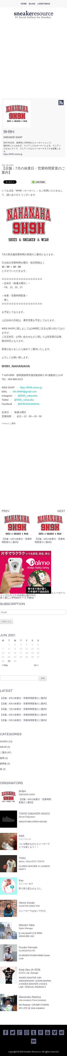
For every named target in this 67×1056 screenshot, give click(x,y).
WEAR (3, 747)
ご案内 (13, 423)
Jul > (36, 665)
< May (5, 665)
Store (23, 3)
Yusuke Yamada (28, 947)
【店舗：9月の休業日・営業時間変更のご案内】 (24, 698)
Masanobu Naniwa (30, 997)
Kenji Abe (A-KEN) (29, 969)
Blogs (32, 3)
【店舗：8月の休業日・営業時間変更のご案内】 (24, 703)
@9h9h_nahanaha (27, 395)
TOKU (22, 858)
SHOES (4, 741)
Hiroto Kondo (27, 902)
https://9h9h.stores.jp (12, 154)
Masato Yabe (27, 925)
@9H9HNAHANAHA (28, 404)
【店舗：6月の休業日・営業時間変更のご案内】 (24, 714)
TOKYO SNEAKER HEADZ (34, 813)
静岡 (2, 758)
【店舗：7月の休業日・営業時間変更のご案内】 (24, 709)
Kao (21, 880)
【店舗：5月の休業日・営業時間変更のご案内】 (24, 720)
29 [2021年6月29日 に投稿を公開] (9, 661)
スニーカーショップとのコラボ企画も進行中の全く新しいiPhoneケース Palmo (32, 595)
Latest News (44, 3)
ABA (21, 835)
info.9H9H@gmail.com (24, 391)
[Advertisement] (33, 63)
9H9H (8, 131)
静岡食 (3, 763)
